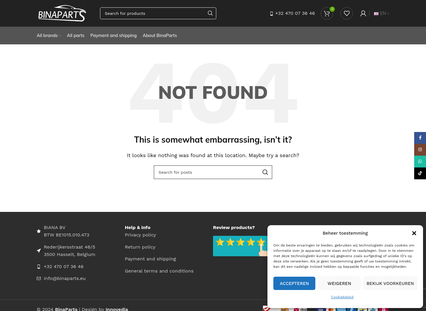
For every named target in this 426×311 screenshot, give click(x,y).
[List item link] (81, 266)
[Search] (158, 13)
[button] (414, 233)
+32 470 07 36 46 (295, 13)
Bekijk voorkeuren (390, 283)
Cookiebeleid (342, 297)
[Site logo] (62, 13)
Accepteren (294, 283)
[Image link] (242, 246)
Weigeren (339, 283)
